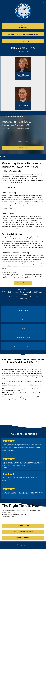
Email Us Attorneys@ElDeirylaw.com (23, 531)
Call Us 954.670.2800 (23, 525)
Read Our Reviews (23, 141)
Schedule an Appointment (23, 283)
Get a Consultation (23, 147)
